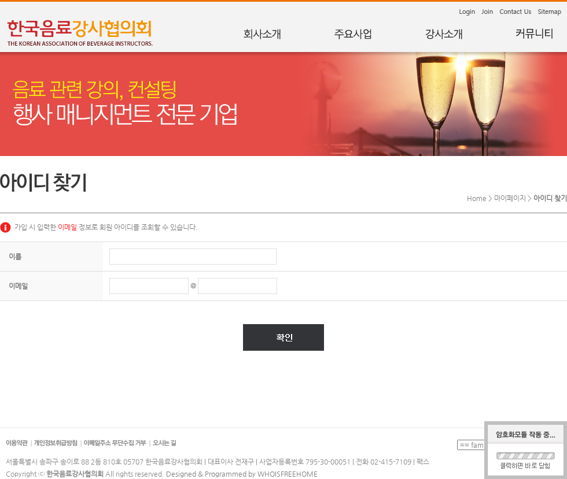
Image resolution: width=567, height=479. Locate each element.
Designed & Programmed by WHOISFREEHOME (242, 474)
